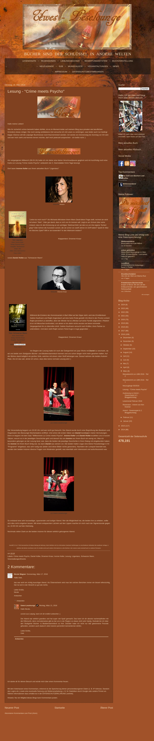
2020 (123, 320)
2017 (123, 331)
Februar (126, 417)
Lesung (68, 556)
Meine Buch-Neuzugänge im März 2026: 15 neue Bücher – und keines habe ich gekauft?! (134, 254)
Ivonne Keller (59, 556)
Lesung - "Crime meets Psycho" (135, 389)
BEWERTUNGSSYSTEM (95, 61)
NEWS (116, 66)
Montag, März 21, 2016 (48, 605)
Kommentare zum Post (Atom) (25, 713)
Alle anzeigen (145, 294)
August (126, 352)
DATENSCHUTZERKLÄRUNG (54, 694)
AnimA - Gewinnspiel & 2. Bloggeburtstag (132, 411)
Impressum (61, 71)
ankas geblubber (128, 250)
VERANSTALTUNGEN (98, 66)
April (125, 367)
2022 (123, 312)
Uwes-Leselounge (28, 605)
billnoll (75, 724)
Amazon (62, 204)
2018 (123, 327)
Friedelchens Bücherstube (132, 283)
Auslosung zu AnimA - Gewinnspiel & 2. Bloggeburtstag (131, 395)
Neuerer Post (12, 707)
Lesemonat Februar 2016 (132, 401)
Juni (125, 360)
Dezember (127, 338)
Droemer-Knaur (75, 239)
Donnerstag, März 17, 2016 (37, 574)
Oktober (126, 345)
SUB (61, 66)
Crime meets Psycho (22, 556)
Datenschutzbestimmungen (87, 71)
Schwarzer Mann (87, 556)
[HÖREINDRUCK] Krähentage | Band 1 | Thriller (132, 266)
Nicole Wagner (20, 574)
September (127, 349)
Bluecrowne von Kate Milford (131, 243)
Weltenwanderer (129, 184)
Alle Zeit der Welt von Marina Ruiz (133, 276)
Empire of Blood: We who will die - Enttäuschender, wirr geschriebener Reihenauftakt (134, 287)
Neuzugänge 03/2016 (131, 386)
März (125, 371)
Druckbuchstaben (128, 274)
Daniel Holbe (35, 556)
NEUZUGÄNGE (47, 66)
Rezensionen (48, 61)
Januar (126, 421)
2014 (123, 430)
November (127, 341)
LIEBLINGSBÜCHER (70, 61)
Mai (124, 363)
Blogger (91, 724)
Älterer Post (106, 707)
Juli (124, 356)
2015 (123, 426)
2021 (123, 316)
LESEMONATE (29, 61)
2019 (123, 323)
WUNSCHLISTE (75, 66)
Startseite (59, 707)
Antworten (18, 596)
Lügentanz (76, 556)
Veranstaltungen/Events (17, 559)
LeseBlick (125, 263)
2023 (123, 308)
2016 (123, 334)
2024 (123, 305)
